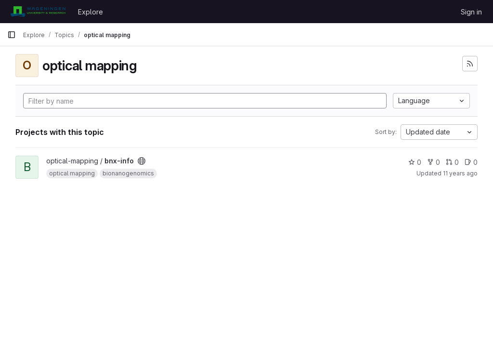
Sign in (471, 12)
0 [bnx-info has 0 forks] (433, 162)
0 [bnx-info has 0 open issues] (471, 162)
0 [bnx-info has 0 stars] (414, 162)
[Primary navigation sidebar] (11, 34)
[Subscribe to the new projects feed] (470, 63)
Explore (90, 12)
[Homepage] (37, 11)
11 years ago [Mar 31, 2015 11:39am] (460, 173)
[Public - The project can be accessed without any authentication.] (141, 161)
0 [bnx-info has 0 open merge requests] (452, 162)
